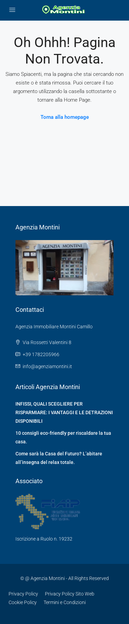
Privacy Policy (23, 594)
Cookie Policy (23, 602)
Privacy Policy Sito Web (69, 594)
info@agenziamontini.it (47, 366)
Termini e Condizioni (65, 602)
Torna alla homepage (64, 117)
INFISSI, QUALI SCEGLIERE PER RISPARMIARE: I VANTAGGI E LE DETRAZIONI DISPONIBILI (64, 412)
